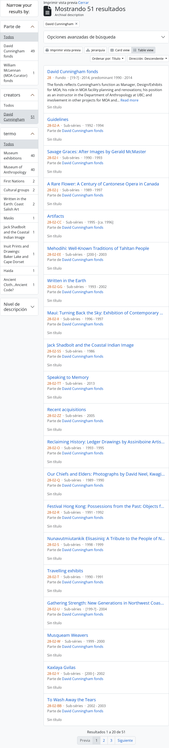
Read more (129, 100)
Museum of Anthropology (19, 170)
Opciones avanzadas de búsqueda (81, 37)
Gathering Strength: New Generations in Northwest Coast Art (106, 603)
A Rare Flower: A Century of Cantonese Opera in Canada (103, 184)
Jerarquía (95, 50)
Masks (19, 219)
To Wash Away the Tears (71, 699)
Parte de (12, 26)
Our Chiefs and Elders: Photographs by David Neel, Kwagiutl (106, 474)
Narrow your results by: (19, 8)
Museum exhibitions (19, 156)
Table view (143, 50)
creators (12, 95)
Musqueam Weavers (67, 635)
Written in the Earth (66, 280)
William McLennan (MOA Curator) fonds (19, 73)
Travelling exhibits (65, 570)
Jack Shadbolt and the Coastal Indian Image (19, 232)
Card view (120, 50)
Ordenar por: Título (106, 58)
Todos (9, 37)
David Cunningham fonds (19, 51)
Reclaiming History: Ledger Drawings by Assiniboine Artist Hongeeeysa (106, 441)
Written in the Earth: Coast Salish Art (19, 204)
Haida (19, 271)
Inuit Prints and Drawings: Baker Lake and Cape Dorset (19, 254)
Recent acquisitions (66, 409)
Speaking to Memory (68, 377)
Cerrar (83, 2)
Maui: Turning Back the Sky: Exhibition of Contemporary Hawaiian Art (106, 312)
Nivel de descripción (15, 306)
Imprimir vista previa (63, 50)
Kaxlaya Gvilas (61, 667)
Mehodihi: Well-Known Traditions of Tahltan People (98, 248)
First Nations (19, 182)
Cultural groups (19, 191)
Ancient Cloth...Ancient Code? (19, 284)
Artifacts (55, 216)
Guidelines (57, 119)
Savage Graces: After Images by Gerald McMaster (96, 151)
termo (10, 134)
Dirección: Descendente (146, 58)
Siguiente (125, 740)
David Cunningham (19, 117)
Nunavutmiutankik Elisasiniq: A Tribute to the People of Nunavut (106, 538)
